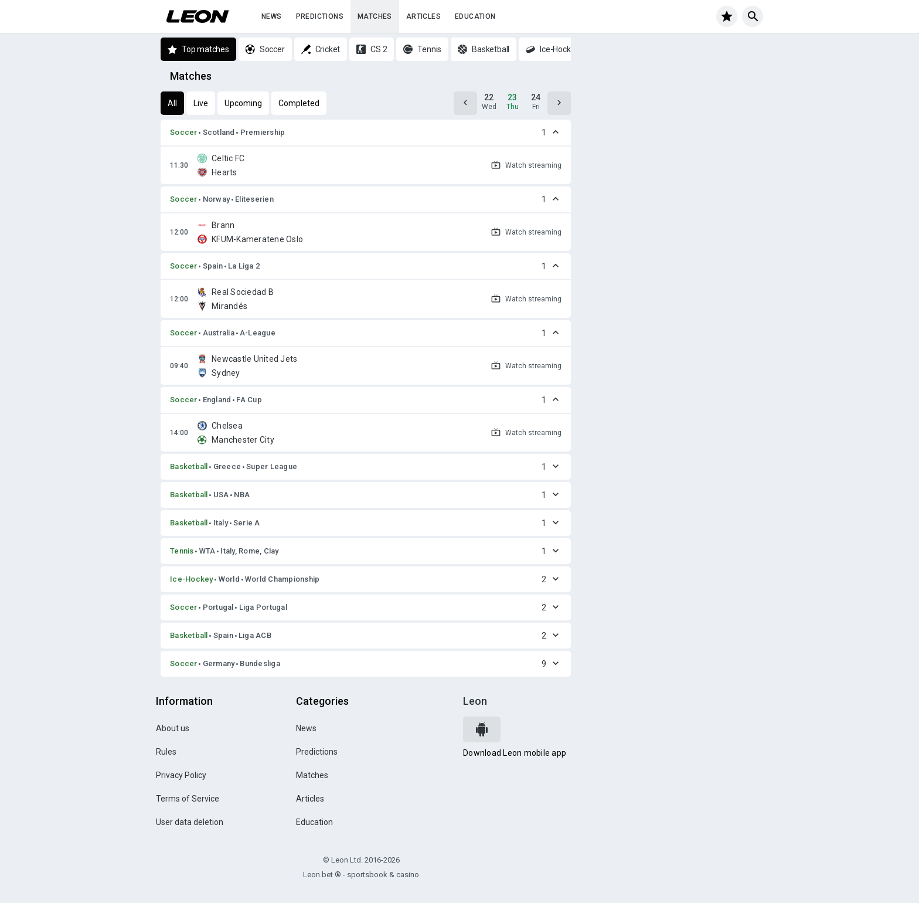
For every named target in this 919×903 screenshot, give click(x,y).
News (271, 16)
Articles (423, 16)
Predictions (319, 16)
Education (475, 16)
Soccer (184, 132)
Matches (375, 16)
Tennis (182, 550)
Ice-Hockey (191, 579)
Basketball (189, 466)
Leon (475, 701)
